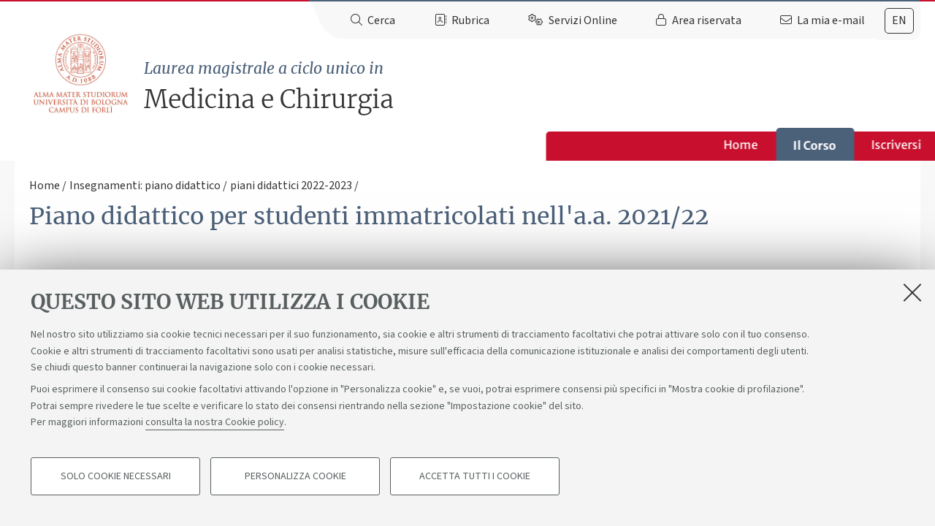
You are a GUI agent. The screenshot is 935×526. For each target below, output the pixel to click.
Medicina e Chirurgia (532, 86)
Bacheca (637, 144)
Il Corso (283, 145)
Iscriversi (365, 144)
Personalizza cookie (295, 486)
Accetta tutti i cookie (474, 486)
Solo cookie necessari (116, 486)
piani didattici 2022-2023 (291, 186)
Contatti (719, 144)
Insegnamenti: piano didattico (145, 186)
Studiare (449, 144)
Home (210, 144)
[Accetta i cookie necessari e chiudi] (912, 302)
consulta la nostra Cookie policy (214, 432)
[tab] (899, 21)
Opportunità (543, 144)
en (899, 20)
